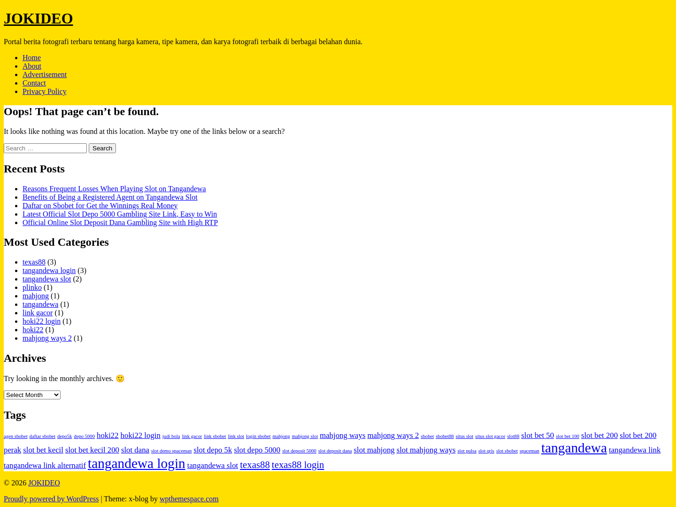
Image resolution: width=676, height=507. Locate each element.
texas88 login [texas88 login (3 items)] (298, 464)
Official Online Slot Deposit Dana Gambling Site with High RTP (120, 222)
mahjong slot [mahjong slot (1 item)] (305, 436)
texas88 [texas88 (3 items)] (255, 464)
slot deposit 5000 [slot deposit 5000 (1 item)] (299, 450)
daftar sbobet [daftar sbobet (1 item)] (42, 436)
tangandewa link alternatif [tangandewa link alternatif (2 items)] (45, 465)
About (32, 66)
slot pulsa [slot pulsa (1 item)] (466, 450)
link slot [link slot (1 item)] (236, 436)
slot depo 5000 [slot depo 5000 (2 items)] (257, 449)
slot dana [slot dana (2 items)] (135, 449)
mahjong (36, 296)
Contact (34, 83)
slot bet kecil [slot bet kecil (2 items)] (43, 449)
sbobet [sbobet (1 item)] (427, 436)
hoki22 (33, 330)
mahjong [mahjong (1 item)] (281, 436)
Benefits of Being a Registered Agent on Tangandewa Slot (110, 197)
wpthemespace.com (189, 499)
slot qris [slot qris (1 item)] (486, 450)
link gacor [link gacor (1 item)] (192, 436)
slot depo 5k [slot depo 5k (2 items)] (212, 449)
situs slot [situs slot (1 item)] (465, 436)
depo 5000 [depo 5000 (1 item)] (84, 436)
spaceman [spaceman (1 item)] (529, 450)
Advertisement (45, 74)
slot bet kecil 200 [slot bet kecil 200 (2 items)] (92, 449)
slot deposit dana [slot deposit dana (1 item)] (335, 450)
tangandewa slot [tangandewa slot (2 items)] (212, 465)
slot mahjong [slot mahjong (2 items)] (374, 449)
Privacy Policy (45, 91)
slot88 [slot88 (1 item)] (513, 436)
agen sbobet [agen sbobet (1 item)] (16, 436)
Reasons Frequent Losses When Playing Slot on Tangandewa (114, 189)
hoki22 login (42, 321)
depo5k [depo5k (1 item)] (64, 436)
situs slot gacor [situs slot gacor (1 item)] (490, 436)
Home (32, 58)
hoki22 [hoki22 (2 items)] (108, 435)
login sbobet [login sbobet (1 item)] (258, 436)
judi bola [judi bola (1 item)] (171, 436)
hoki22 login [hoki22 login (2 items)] (141, 435)
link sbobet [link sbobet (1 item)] (215, 436)
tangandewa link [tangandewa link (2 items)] (635, 449)
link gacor (38, 313)
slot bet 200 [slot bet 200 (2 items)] (599, 435)
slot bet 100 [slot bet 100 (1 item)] (567, 436)
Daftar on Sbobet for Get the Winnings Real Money (100, 206)
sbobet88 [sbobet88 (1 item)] (444, 436)
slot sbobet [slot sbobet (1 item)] (507, 450)
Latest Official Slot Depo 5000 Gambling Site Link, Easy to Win (120, 214)
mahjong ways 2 (47, 338)
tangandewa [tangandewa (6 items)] (574, 447)
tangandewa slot (47, 279)
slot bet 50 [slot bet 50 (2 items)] (537, 435)
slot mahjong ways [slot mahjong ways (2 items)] (426, 449)
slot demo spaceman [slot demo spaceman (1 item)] (171, 450)
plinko (32, 287)
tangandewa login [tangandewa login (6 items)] (136, 463)
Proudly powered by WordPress (51, 499)
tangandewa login (49, 270)
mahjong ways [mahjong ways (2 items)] (342, 435)
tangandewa (40, 304)
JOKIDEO (38, 18)
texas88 (34, 262)
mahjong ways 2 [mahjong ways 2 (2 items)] (393, 435)
